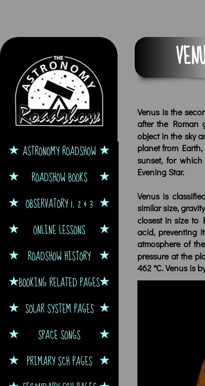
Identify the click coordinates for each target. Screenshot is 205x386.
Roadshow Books (59, 177)
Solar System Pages (59, 308)
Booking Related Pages (59, 282)
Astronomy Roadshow (59, 151)
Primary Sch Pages (59, 361)
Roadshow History (59, 256)
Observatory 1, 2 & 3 (59, 203)
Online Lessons (59, 230)
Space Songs (59, 335)
